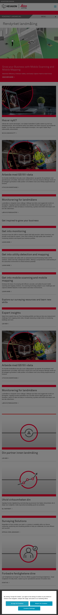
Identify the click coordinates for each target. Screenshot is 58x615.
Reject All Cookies (41, 603)
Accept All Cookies (17, 603)
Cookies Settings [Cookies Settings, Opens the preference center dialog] (29, 608)
